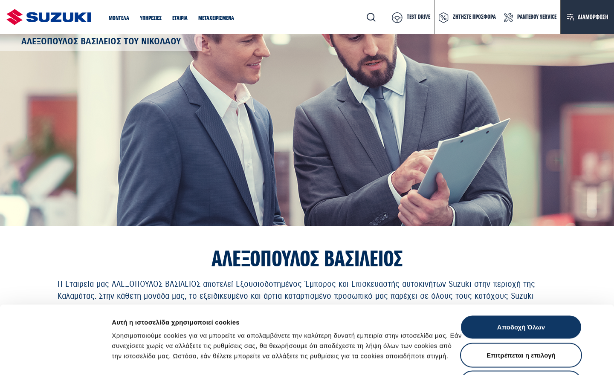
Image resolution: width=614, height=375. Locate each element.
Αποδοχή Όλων (521, 263)
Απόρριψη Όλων (521, 319)
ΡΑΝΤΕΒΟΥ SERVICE (536, 17)
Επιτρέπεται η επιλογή (521, 291)
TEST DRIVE (418, 17)
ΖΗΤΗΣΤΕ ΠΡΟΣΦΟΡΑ (474, 17)
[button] (119, 19)
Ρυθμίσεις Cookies (498, 358)
